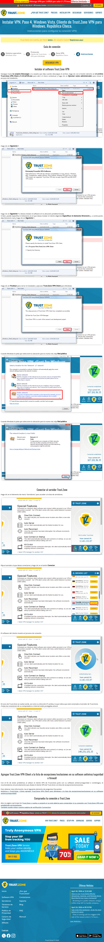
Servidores (88, 13)
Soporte (98, 13)
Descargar (77, 13)
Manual (22, 916)
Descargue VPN (52, 63)
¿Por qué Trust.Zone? (40, 13)
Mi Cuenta (98, 5)
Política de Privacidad (6, 911)
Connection (46, 807)
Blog (21, 904)
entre (50, 40)
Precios (54, 13)
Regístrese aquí (76, 40)
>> (80, 1)
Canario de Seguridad (6, 917)
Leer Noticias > (75, 921)
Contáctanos (24, 897)
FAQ (21, 910)
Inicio (4, 891)
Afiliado (5, 922)
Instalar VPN (65, 13)
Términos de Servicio (7, 905)
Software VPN (8, 897)
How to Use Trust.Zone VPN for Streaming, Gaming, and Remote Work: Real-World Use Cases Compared (86, 896)
